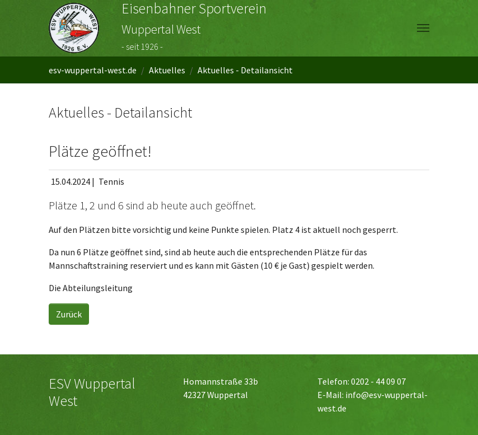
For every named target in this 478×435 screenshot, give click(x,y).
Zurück (69, 314)
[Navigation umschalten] (423, 28)
